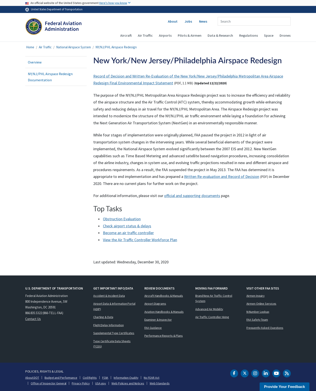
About (173, 21)
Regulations (248, 35)
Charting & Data (103, 317)
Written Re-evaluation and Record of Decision (221, 176)
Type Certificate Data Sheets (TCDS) (112, 344)
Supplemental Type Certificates (113, 333)
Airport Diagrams (155, 304)
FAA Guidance (153, 328)
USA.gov (100, 383)
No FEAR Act (151, 377)
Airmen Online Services (261, 304)
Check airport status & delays (127, 225)
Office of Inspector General (48, 383)
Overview (34, 62)
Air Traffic (145, 35)
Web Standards (160, 383)
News (203, 21)
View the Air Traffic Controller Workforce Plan (140, 239)
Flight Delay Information (108, 325)
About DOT (32, 377)
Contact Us (33, 319)
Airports (165, 35)
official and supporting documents (192, 195)
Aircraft (126, 35)
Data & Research (220, 35)
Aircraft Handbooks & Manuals (163, 296)
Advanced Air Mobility (209, 309)
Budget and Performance (61, 377)
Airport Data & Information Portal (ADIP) (114, 306)
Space (268, 35)
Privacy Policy (81, 383)
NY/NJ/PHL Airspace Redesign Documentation (50, 77)
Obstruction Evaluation (122, 218)
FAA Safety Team (257, 320)
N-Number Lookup (257, 312)
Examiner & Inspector (158, 320)
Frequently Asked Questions (264, 328)
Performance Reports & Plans (163, 336)
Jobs (188, 21)
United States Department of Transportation (57, 9)
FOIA (105, 377)
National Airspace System (73, 47)
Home (30, 47)
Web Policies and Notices (127, 383)
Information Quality (126, 377)
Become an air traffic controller (128, 232)
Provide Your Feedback (284, 387)
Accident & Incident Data (109, 296)
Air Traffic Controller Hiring (212, 317)
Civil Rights (90, 377)
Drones (285, 35)
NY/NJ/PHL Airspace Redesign (116, 47)
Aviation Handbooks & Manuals (164, 312)
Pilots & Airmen (189, 35)
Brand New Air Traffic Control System (213, 298)
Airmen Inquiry (255, 296)
